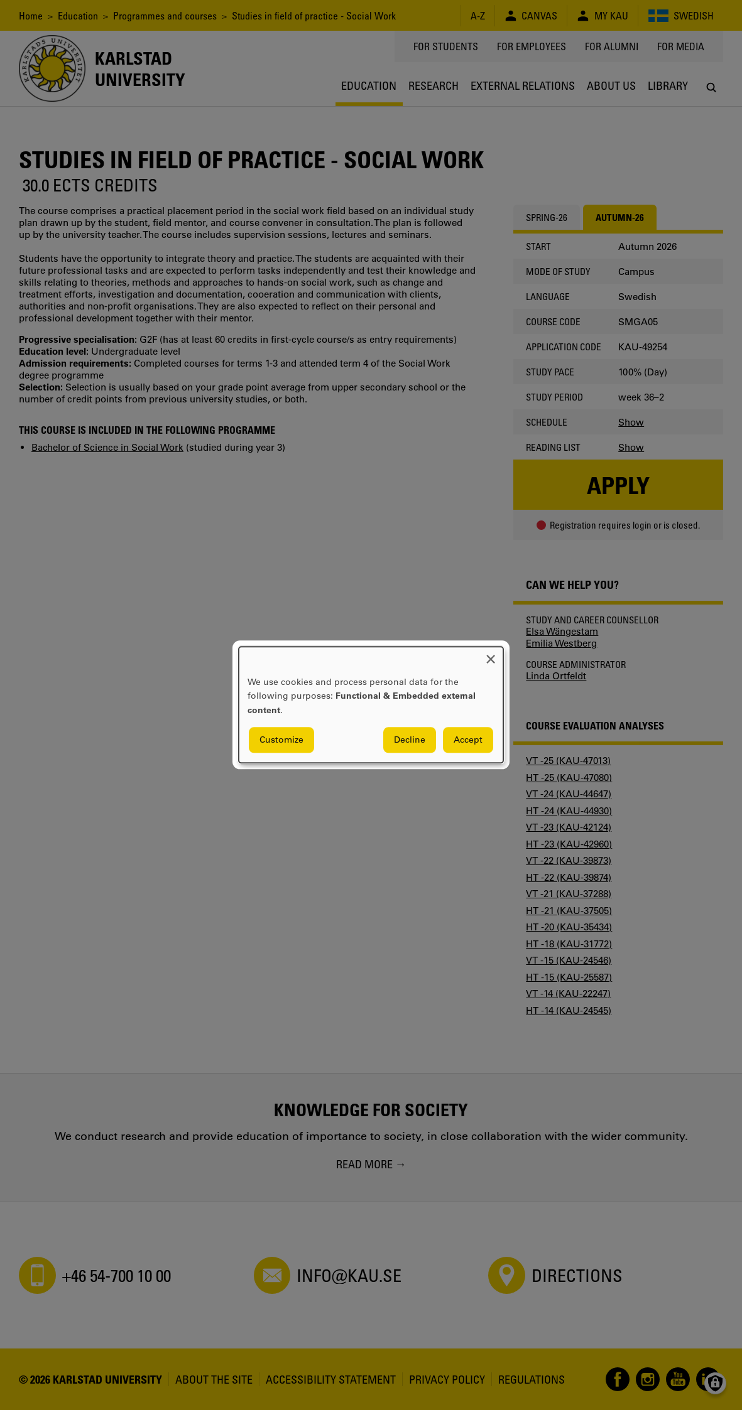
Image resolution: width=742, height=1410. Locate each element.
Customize (281, 740)
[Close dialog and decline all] (490, 654)
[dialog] (371, 705)
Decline (409, 740)
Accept (468, 740)
